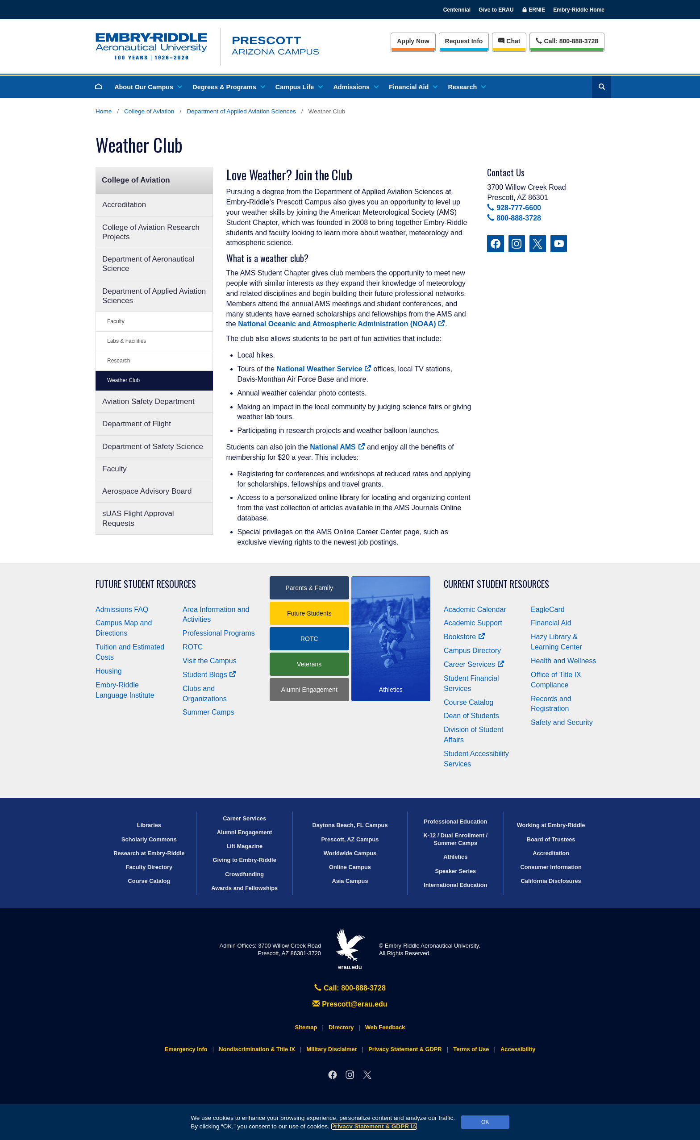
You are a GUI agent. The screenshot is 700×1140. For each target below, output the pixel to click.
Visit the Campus (210, 661)
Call (566, 40)
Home (104, 111)
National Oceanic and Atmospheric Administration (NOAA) (341, 324)
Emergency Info (186, 1049)
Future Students (309, 613)
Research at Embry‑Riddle (148, 853)
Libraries (149, 825)
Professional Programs (219, 633)
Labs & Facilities (126, 341)
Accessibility (517, 1049)
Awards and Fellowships (244, 888)
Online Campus (350, 867)
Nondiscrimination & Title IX (257, 1049)
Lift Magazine (244, 846)
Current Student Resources (496, 584)
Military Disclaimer (331, 1049)
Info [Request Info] (464, 41)
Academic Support (473, 623)
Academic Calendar (475, 609)
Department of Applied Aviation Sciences (241, 111)
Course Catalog (468, 702)
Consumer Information (550, 867)
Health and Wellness (563, 661)
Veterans (309, 664)
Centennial (457, 10)
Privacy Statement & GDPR (374, 1126)
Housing (109, 671)
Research (466, 87)
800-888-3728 (514, 218)
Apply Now (413, 41)
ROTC (193, 647)
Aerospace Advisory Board (147, 491)
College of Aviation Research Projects (151, 232)
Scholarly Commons (149, 839)
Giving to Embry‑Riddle (244, 860)
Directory (341, 1027)
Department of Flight (136, 424)
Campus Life (298, 87)
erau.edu (350, 949)
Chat (509, 41)
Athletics (455, 856)
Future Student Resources (146, 584)
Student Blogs (209, 674)
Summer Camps (208, 712)
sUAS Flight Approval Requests (138, 518)
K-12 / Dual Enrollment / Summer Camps (455, 839)
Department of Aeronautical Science (148, 264)
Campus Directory (472, 650)
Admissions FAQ (122, 609)
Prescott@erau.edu (349, 1004)
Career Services (474, 664)
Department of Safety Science (152, 446)
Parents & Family (309, 587)
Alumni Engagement (309, 689)
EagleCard (548, 609)
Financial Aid (413, 87)
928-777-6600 (514, 208)
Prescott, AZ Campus (350, 839)
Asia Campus (350, 881)
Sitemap (306, 1027)
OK (485, 1122)
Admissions (355, 87)
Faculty (116, 321)
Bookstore (464, 637)
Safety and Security (562, 722)
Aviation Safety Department (148, 401)
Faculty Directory (149, 867)
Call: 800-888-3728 (350, 988)
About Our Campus (147, 87)
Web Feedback (385, 1027)
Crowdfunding (244, 874)
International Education (455, 885)
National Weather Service (324, 369)
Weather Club (123, 380)
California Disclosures (551, 881)
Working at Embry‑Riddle (551, 825)
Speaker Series (455, 871)
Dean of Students (471, 716)
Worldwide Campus (350, 853)
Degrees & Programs (228, 87)
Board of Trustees (551, 839)
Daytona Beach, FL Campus (350, 825)
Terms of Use (471, 1049)
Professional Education (455, 821)
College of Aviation (149, 111)
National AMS (337, 447)
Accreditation (124, 204)
